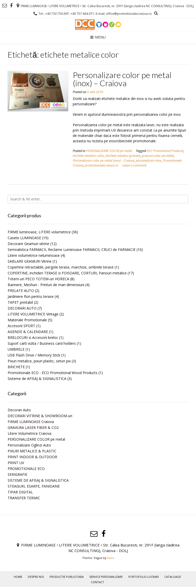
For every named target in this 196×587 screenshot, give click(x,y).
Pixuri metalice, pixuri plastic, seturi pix (39, 361)
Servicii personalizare (106, 577)
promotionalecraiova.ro (101, 165)
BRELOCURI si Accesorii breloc (33, 337)
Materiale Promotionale (27, 319)
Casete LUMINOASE (24, 237)
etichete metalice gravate (122, 156)
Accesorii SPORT (21, 325)
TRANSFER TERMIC (24, 497)
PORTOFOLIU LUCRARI (143, 577)
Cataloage (172, 577)
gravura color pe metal (158, 156)
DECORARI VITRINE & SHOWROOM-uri (40, 415)
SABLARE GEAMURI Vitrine (30, 261)
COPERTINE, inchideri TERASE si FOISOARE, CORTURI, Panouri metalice (67, 273)
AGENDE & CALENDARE (28, 331)
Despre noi (36, 577)
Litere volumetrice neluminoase (34, 255)
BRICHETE (16, 366)
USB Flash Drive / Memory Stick (34, 355)
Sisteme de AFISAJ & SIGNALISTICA (37, 378)
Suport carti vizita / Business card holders (42, 343)
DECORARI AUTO (22, 308)
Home (18, 577)
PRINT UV (16, 462)
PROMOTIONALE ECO (26, 468)
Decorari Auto (19, 409)
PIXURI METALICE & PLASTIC (32, 451)
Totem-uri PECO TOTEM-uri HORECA (38, 278)
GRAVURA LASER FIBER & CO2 (33, 427)
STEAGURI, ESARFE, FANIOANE (34, 486)
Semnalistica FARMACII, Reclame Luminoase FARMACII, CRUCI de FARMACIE (72, 249)
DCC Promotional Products (165, 151)
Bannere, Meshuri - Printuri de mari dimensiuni (46, 284)
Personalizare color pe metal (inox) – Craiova (122, 79)
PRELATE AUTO (21, 290)
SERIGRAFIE (17, 474)
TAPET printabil (20, 302)
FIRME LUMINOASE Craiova (31, 421)
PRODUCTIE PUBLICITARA (67, 577)
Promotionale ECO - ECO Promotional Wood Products (52, 372)
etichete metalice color (88, 156)
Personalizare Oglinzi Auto (29, 445)
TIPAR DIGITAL (20, 492)
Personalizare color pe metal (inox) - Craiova (103, 160)
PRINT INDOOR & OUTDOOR (32, 456)
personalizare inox (148, 160)
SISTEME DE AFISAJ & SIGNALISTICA (38, 480)
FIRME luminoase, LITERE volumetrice (39, 231)
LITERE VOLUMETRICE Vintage (33, 314)
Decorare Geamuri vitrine (28, 243)
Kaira (110, 558)
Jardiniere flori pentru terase (31, 296)
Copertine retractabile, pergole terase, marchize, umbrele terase (61, 267)
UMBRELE (16, 349)
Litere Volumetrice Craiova (29, 433)
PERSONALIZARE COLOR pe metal (109, 151)
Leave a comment (134, 165)
